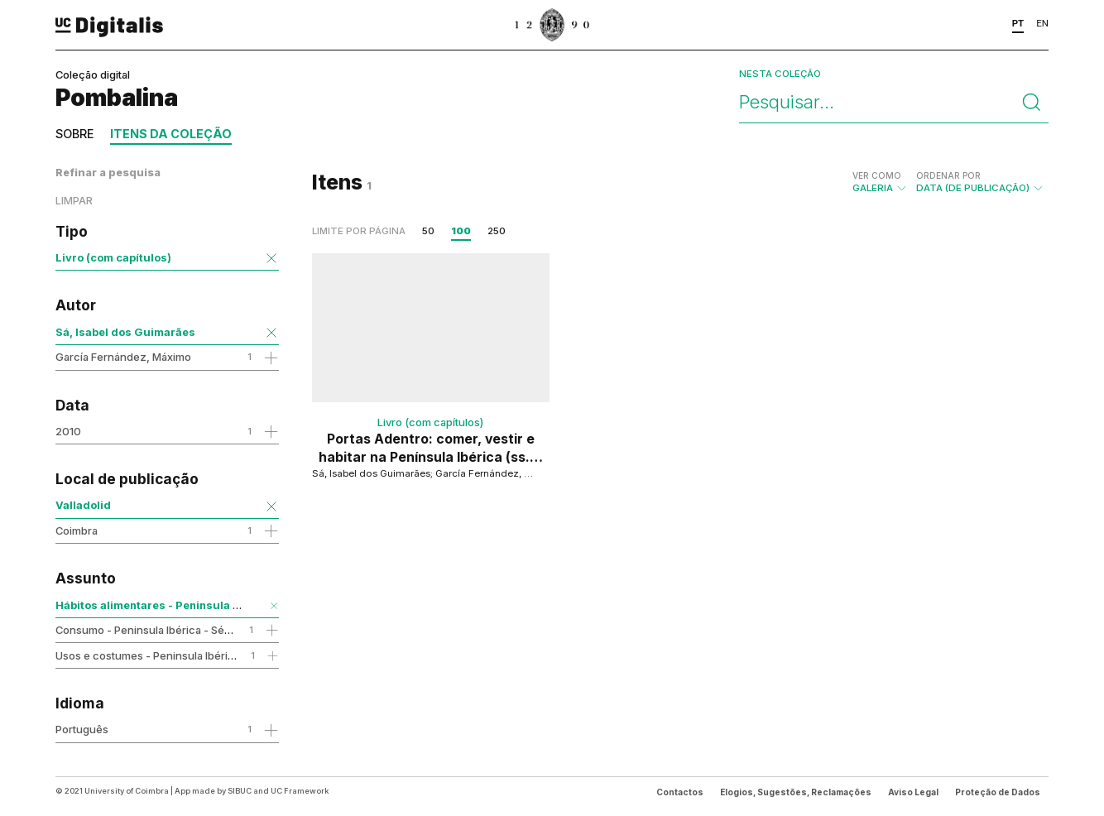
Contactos (679, 792)
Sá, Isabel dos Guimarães (125, 331)
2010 (68, 431)
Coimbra (76, 530)
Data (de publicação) (980, 182)
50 (428, 231)
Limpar (74, 200)
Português (81, 729)
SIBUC (240, 790)
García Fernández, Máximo (123, 356)
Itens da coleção (171, 134)
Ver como (876, 175)
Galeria (880, 182)
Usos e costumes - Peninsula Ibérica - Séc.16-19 (176, 655)
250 (496, 231)
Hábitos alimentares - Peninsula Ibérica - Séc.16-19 (194, 605)
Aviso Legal (913, 792)
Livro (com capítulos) (113, 257)
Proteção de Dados (997, 792)
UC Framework (300, 790)
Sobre (74, 134)
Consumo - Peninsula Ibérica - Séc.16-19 (157, 629)
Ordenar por (948, 175)
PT (1018, 23)
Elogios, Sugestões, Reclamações (795, 792)
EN (1042, 23)
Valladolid (83, 504)
